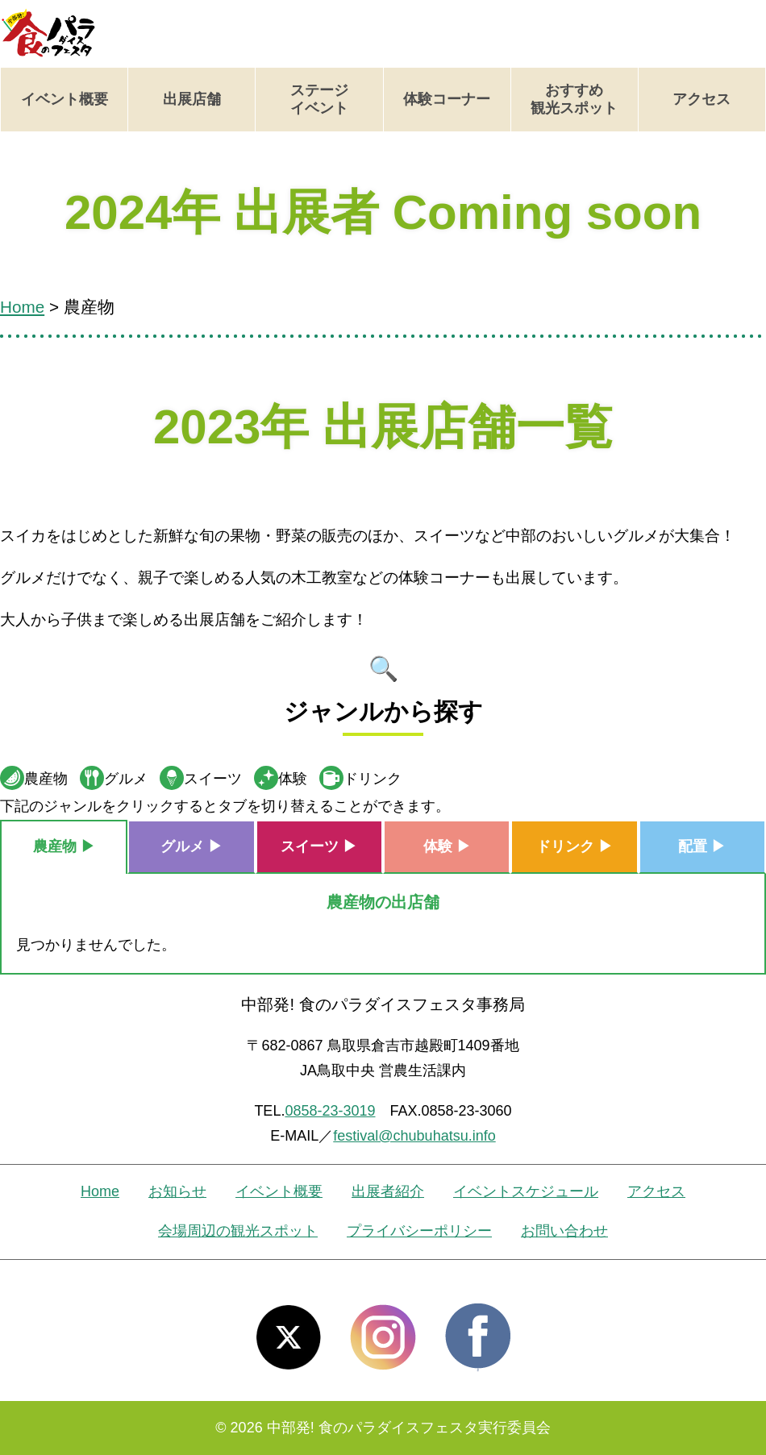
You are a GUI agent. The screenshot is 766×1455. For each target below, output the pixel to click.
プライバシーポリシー (419, 1231)
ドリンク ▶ (574, 846)
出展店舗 (192, 99)
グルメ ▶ (191, 846)
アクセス (701, 99)
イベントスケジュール (525, 1191)
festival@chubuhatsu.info (414, 1136)
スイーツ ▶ (319, 846)
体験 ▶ (447, 846)
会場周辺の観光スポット (238, 1231)
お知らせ (177, 1191)
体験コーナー (446, 99)
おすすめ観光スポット (574, 99)
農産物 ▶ (64, 846)
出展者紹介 (388, 1191)
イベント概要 (64, 99)
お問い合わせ (564, 1231)
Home (100, 1191)
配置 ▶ (702, 846)
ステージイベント (319, 99)
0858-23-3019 (330, 1111)
